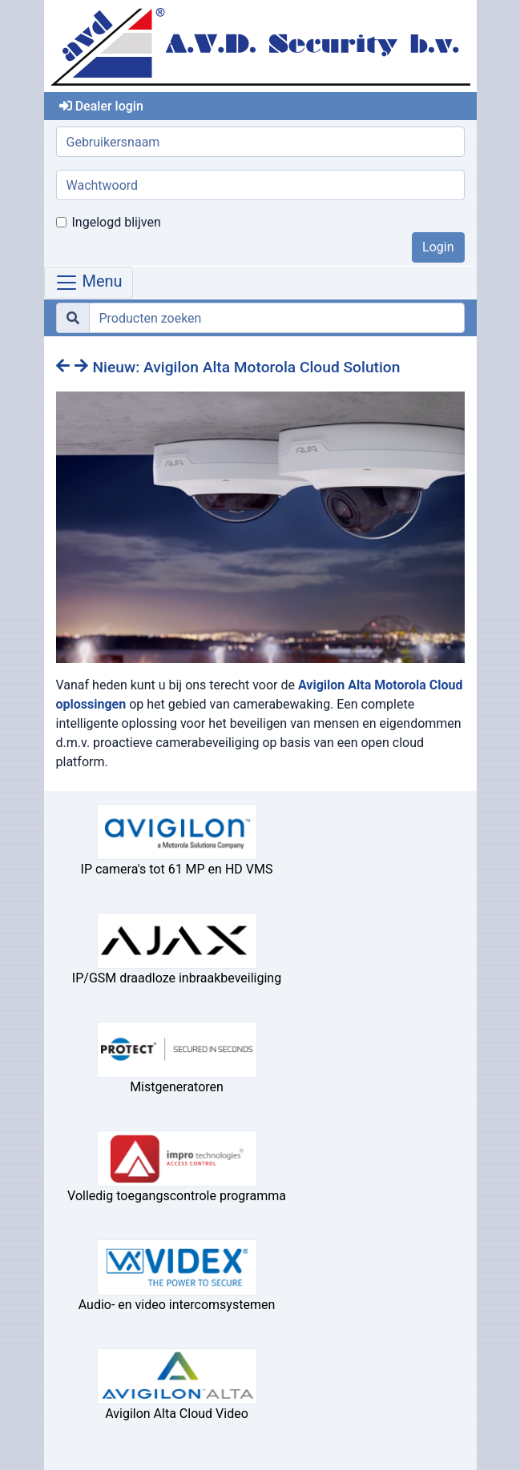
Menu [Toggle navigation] (88, 283)
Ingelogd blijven (116, 222)
